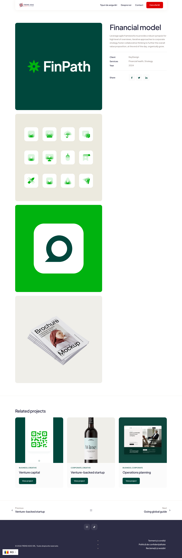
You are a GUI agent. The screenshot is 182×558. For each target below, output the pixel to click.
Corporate (76, 468)
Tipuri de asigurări (108, 5)
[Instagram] (87, 527)
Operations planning (137, 472)
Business (23, 468)
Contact (139, 5)
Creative (32, 468)
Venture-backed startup (88, 472)
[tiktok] (94, 527)
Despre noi (126, 5)
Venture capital (29, 472)
